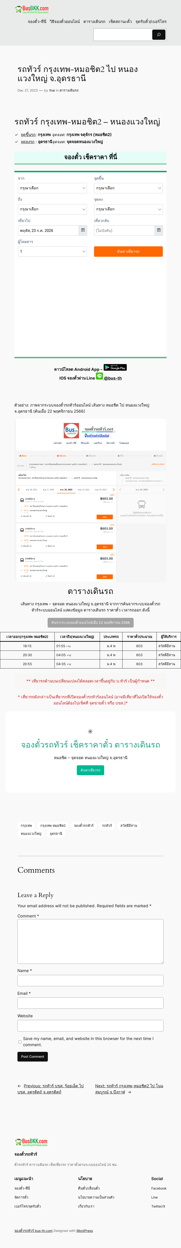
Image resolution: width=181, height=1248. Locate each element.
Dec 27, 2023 (27, 90)
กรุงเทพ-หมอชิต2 (53, 825)
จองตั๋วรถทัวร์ (84, 825)
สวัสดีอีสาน (128, 825)
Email (24, 993)
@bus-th (109, 378)
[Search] (158, 35)
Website (25, 1015)
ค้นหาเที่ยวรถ (90, 770)
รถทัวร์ (107, 825)
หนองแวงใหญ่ (31, 834)
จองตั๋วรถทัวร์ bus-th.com (33, 1231)
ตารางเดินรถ (69, 90)
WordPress (84, 1231)
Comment (28, 916)
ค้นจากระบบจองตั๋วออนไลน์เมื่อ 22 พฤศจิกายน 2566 (90, 622)
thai (52, 90)
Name (24, 970)
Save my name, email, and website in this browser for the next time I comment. (88, 1041)
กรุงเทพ (26, 825)
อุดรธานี (56, 834)
